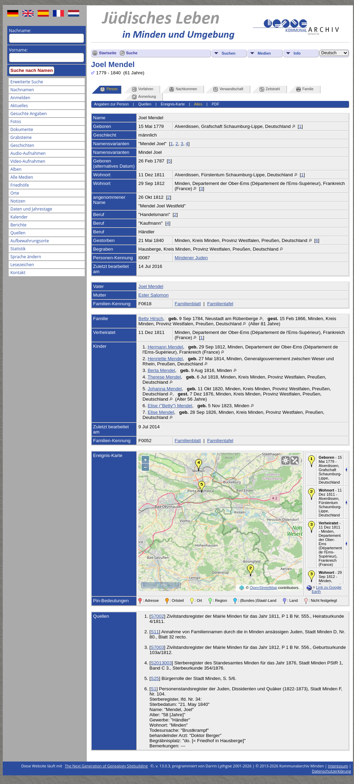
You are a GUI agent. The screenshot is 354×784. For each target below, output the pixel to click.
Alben (15, 169)
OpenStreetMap (263, 588)
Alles (198, 104)
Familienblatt (188, 303)
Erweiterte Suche (26, 82)
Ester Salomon (153, 295)
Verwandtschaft (228, 89)
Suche (132, 53)
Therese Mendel (164, 377)
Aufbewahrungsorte (29, 241)
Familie (305, 89)
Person (109, 89)
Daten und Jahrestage (31, 209)
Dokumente (21, 129)
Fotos (15, 121)
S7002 (157, 616)
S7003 (157, 647)
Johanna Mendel (165, 388)
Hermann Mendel (165, 346)
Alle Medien (21, 177)
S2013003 (161, 662)
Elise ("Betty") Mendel (170, 405)
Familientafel (220, 303)
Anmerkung (144, 97)
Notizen (17, 201)
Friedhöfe (19, 185)
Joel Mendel (150, 286)
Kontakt (17, 273)
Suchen (228, 53)
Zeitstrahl (270, 89)
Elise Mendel (161, 412)
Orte (14, 193)
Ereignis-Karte (173, 104)
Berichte (18, 225)
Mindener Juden (191, 257)
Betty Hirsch (150, 318)
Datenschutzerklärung (331, 771)
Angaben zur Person (111, 104)
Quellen (18, 233)
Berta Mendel (161, 370)
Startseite (107, 53)
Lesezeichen (22, 265)
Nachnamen (22, 90)
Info (297, 53)
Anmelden (20, 98)
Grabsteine (21, 137)
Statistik (18, 249)
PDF (215, 104)
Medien (264, 53)
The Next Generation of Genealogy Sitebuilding (106, 765)
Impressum (338, 765)
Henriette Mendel (165, 358)
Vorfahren (142, 89)
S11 (155, 631)
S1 (153, 688)
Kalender (19, 217)
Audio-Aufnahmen (28, 153)
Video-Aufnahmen (27, 161)
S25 (155, 678)
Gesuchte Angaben (28, 113)
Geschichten (22, 145)
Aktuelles (19, 106)
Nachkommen (183, 89)
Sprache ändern (25, 257)
